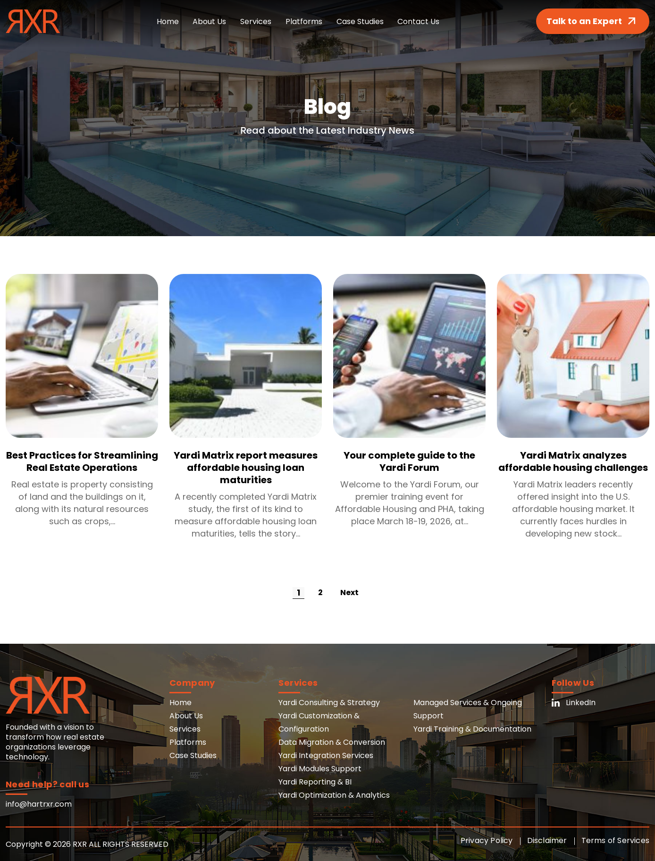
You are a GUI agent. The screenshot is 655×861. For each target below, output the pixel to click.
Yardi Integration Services (325, 755)
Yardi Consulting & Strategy (329, 702)
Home (167, 21)
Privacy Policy (487, 840)
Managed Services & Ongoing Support (467, 709)
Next (349, 592)
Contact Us (419, 21)
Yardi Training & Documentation (472, 729)
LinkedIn (574, 702)
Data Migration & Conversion (331, 742)
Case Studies (360, 21)
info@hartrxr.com (39, 804)
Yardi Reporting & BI (315, 781)
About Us (209, 21)
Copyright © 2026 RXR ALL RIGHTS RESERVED (87, 844)
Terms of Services (615, 840)
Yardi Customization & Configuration (319, 722)
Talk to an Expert (592, 21)
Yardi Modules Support (319, 768)
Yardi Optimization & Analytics (334, 795)
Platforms (304, 21)
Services (255, 21)
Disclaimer (547, 840)
